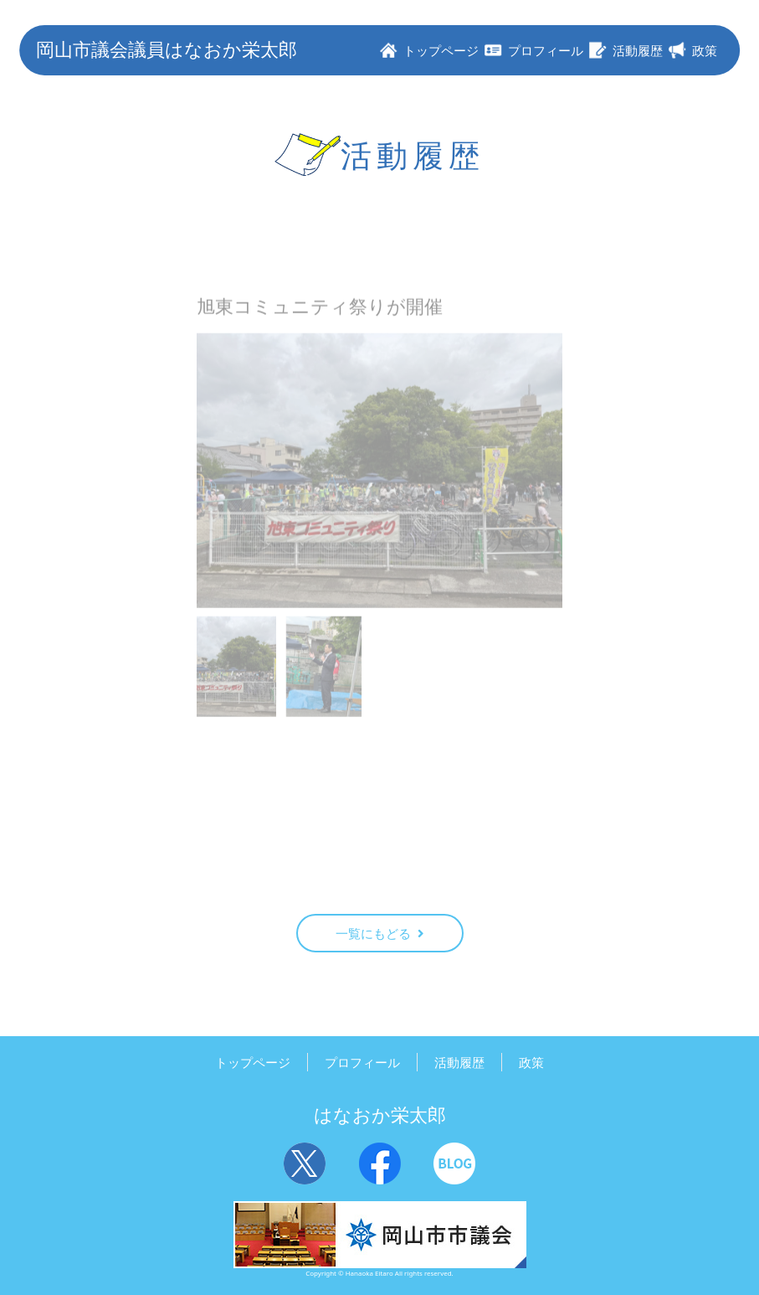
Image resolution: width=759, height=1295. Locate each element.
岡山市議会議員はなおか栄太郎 (166, 49)
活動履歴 (459, 1062)
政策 (531, 1062)
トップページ (252, 1062)
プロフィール (362, 1062)
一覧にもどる (379, 933)
